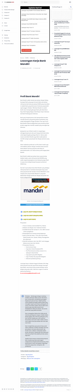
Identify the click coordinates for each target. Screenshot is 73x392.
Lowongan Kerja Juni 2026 (29, 389)
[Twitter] (6, 389)
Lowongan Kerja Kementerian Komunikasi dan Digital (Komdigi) (34, 14)
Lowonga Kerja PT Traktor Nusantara (30, 38)
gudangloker (29, 354)
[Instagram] (4, 389)
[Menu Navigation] (2, 2)
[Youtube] (9, 389)
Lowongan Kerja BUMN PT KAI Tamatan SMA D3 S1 (33, 10)
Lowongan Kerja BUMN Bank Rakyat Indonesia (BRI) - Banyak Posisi (34, 19)
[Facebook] (2, 389)
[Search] (40, 2)
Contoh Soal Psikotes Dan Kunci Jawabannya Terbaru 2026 (61, 23)
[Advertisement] (45, 82)
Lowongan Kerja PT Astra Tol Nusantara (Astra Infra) (34, 41)
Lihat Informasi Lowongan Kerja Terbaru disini (35, 382)
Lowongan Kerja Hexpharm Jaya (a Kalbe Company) (61, 92)
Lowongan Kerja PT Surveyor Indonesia (30, 31)
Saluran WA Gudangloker (34, 358)
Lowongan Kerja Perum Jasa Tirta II (29, 34)
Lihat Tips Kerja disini (39, 387)
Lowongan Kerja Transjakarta (28, 45)
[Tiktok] (13, 389)
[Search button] (22, 2)
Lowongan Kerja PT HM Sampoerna (60, 64)
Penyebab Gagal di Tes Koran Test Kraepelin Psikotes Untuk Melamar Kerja (62, 35)
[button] (70, 2)
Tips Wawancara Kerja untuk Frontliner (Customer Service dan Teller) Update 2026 (62, 57)
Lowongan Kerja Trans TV (27, 27)
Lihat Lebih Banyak (26, 50)
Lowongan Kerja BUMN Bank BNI (29, 24)
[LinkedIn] (11, 389)
